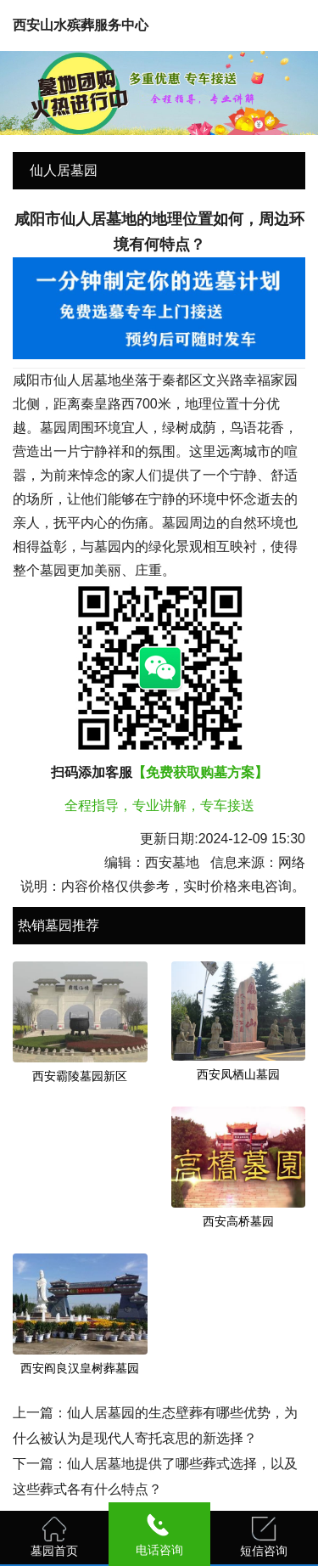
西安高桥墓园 (238, 1221)
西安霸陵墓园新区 (79, 1076)
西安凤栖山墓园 (238, 1074)
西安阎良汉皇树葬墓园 (79, 1368)
